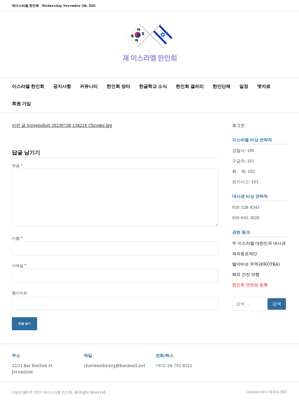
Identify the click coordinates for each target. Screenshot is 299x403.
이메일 (19, 265)
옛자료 (263, 86)
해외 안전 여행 (246, 274)
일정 (243, 86)
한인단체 (221, 86)
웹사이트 (19, 293)
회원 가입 (21, 103)
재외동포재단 (244, 253)
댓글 (17, 165)
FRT (283, 392)
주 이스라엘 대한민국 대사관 (259, 243)
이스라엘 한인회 (28, 86)
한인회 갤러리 (190, 86)
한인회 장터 (118, 86)
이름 (17, 238)
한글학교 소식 (153, 86)
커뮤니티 (89, 86)
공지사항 (62, 86)
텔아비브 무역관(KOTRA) (256, 264)
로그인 (238, 125)
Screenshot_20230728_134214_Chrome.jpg (62, 125)
